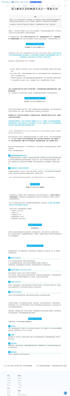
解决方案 (25, 5)
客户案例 (32, 5)
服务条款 (42, 385)
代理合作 (42, 382)
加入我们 (42, 387)
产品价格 (9, 380)
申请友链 (58, 388)
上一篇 (17, 365)
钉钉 (59, 5)
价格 (13, 5)
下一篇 (51, 365)
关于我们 (42, 378)
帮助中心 (25, 382)
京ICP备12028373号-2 (27, 394)
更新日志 (9, 385)
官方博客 (42, 380)
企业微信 (53, 5)
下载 (19, 5)
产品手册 (25, 385)
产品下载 (9, 382)
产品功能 (9, 378)
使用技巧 (25, 380)
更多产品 (40, 5)
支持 (65, 5)
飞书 (47, 5)
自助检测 (58, 390)
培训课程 (25, 387)
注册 (66, 2)
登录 (61, 2)
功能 (7, 5)
